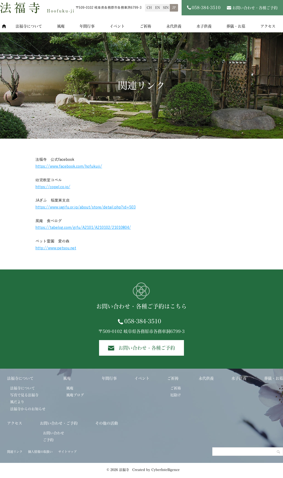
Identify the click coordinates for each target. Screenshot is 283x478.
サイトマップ (67, 451)
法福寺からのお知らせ (28, 409)
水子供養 (204, 26)
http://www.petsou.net (55, 248)
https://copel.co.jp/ (52, 187)
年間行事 (87, 26)
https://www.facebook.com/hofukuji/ (68, 166)
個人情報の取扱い (40, 451)
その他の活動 (106, 423)
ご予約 (48, 440)
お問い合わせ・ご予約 (59, 423)
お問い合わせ (53, 433)
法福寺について (29, 26)
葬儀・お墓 (235, 26)
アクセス (14, 423)
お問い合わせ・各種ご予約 (255, 8)
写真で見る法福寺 (24, 395)
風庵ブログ (75, 395)
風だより (17, 402)
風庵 (61, 26)
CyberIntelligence (165, 469)
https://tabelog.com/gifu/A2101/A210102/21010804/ (83, 228)
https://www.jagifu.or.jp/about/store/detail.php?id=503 (85, 207)
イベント (117, 26)
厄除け (175, 395)
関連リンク (14, 451)
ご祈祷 (145, 26)
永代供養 (173, 26)
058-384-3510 (142, 321)
